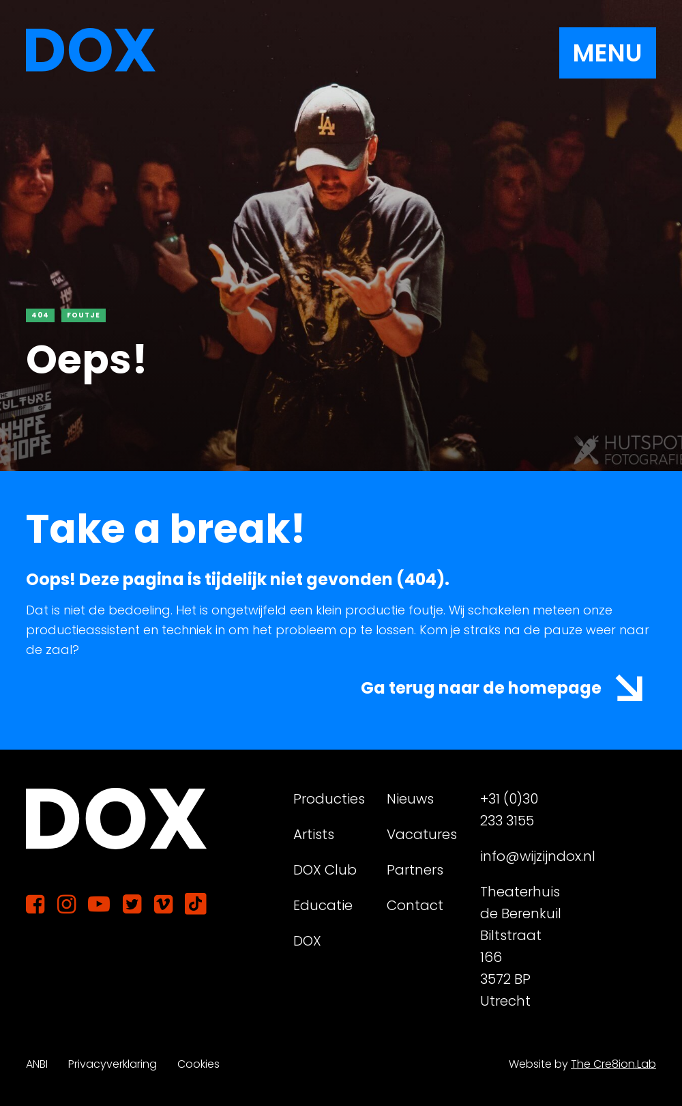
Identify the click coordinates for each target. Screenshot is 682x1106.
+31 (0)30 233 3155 (509, 809)
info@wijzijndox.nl (521, 856)
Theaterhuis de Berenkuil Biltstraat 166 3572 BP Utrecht (520, 946)
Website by (582, 1064)
